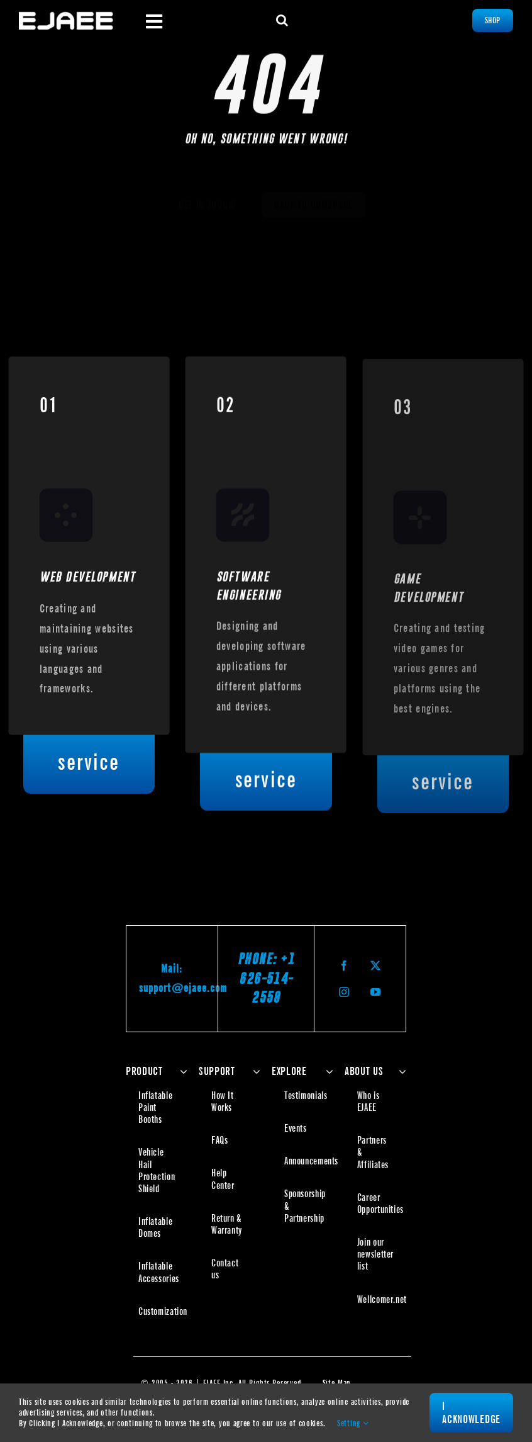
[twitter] (376, 965)
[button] (282, 20)
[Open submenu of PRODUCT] (180, 1071)
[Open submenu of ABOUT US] (399, 1071)
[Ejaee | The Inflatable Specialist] (66, 16)
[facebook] (344, 965)
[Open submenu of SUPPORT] (253, 1071)
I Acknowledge (471, 1412)
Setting (353, 1423)
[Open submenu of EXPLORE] (326, 1071)
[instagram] (344, 992)
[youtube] (376, 992)
